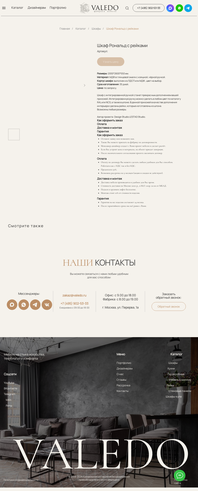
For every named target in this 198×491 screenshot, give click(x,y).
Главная (65, 28)
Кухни (171, 368)
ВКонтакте (10, 388)
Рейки (170, 385)
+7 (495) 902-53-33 (74, 303)
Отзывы (121, 379)
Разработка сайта (180, 481)
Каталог (17, 7)
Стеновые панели (180, 391)
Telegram (9, 394)
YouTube (9, 383)
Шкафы (96, 28)
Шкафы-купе (174, 396)
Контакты (122, 391)
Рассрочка (123, 385)
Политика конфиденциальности (20, 480)
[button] (4, 8)
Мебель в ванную (180, 379)
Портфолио (58, 7)
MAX (8, 400)
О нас (120, 374)
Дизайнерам (37, 7)
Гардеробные (176, 374)
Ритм (9, 405)
